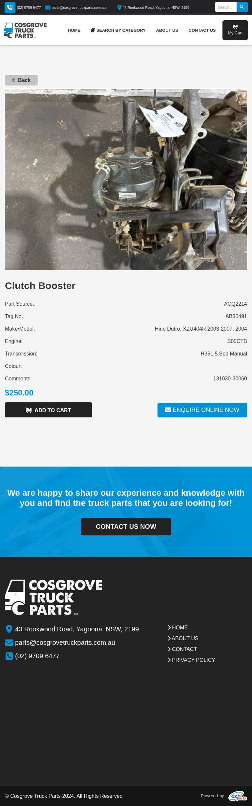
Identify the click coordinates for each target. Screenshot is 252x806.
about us (167, 30)
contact (182, 649)
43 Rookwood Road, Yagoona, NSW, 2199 (153, 7)
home (74, 30)
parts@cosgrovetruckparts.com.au (75, 7)
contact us (202, 30)
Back (21, 80)
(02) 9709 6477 (29, 8)
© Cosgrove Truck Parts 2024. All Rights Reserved (64, 796)
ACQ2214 (235, 304)
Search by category (118, 30)
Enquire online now (202, 410)
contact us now (126, 526)
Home (177, 627)
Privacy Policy (191, 660)
